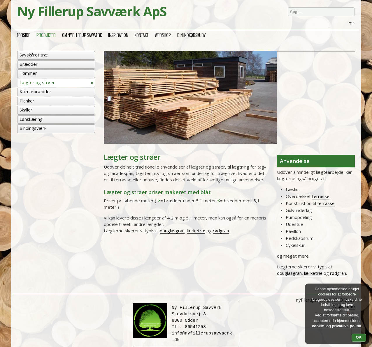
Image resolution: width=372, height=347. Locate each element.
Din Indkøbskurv (191, 34)
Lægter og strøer (37, 82)
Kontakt (141, 34)
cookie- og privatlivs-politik (336, 326)
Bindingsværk (33, 128)
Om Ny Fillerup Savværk (82, 34)
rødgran (221, 230)
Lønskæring (31, 119)
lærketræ (196, 230)
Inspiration (118, 34)
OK (359, 337)
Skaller (26, 110)
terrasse (320, 196)
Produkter (46, 34)
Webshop (163, 34)
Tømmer (28, 73)
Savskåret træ (34, 55)
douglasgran (172, 230)
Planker (27, 101)
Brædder (29, 64)
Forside (23, 34)
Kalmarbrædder (35, 91)
